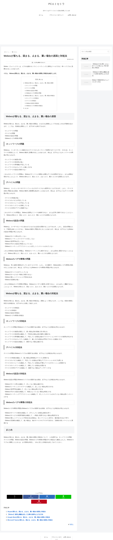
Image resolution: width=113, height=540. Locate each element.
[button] (108, 52)
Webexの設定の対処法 (32, 103)
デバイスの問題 (30, 88)
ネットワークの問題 (31, 85)
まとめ (26, 108)
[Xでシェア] (15, 497)
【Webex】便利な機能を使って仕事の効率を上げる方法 (25, 509)
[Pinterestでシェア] (62, 497)
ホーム (46, 532)
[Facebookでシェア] (27, 497)
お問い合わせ (67, 532)
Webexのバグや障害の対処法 (34, 105)
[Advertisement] (56, 32)
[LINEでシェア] (50, 497)
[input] (95, 51)
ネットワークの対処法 (32, 98)
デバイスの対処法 (31, 100)
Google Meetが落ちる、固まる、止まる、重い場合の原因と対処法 (29, 512)
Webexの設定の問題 (32, 90)
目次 (36, 79)
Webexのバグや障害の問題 (33, 93)
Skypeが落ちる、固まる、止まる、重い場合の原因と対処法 (27, 506)
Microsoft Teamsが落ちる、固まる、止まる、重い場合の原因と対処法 (30, 515)
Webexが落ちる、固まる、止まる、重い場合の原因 (39, 83)
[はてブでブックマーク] (39, 497)
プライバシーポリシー (57, 533)
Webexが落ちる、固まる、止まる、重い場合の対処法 (40, 95)
